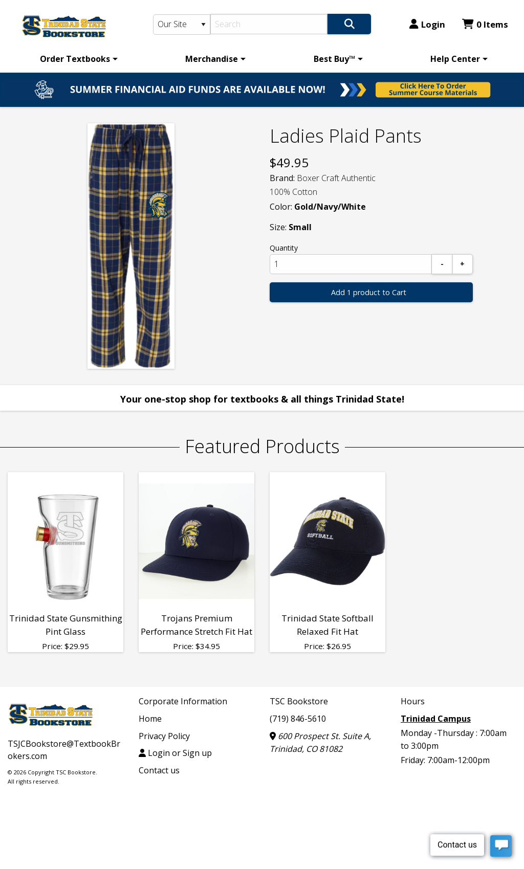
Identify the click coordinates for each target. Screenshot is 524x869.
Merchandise (211, 58)
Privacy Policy (164, 736)
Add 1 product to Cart (368, 292)
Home (150, 718)
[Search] (269, 24)
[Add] (462, 264)
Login (427, 24)
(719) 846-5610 (298, 718)
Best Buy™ (334, 58)
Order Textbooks (75, 58)
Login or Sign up (175, 753)
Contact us (159, 770)
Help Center (455, 58)
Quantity (284, 248)
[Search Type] (182, 24)
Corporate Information (183, 701)
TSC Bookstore (299, 701)
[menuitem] (77, 59)
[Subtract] (442, 264)
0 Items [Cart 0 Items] (485, 24)
